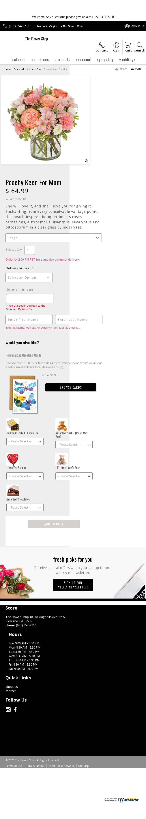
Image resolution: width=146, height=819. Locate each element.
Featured (19, 69)
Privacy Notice (35, 636)
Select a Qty (83, 162)
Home (8, 69)
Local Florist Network (61, 636)
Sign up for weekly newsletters (73, 499)
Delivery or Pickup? (89, 185)
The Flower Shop (36, 38)
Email (136, 69)
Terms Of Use (13, 636)
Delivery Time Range (89, 205)
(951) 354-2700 (19, 26)
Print (121, 69)
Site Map (83, 636)
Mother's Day (34, 69)
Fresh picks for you (73, 479)
